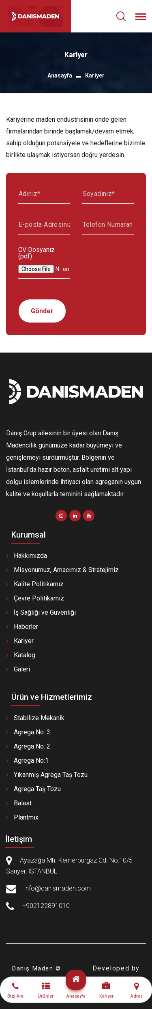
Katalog (24, 655)
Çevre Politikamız (39, 598)
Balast (23, 803)
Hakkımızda (30, 555)
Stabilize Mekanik (39, 718)
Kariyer (24, 641)
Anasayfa (59, 75)
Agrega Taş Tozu (37, 789)
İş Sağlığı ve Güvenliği (45, 612)
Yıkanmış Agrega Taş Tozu (51, 775)
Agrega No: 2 (32, 746)
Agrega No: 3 (32, 732)
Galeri (22, 669)
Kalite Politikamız (39, 584)
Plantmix (26, 817)
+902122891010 (46, 906)
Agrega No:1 (31, 760)
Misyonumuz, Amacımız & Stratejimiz (66, 570)
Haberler (26, 626)
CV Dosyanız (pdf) (36, 253)
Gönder (42, 311)
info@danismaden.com (57, 888)
